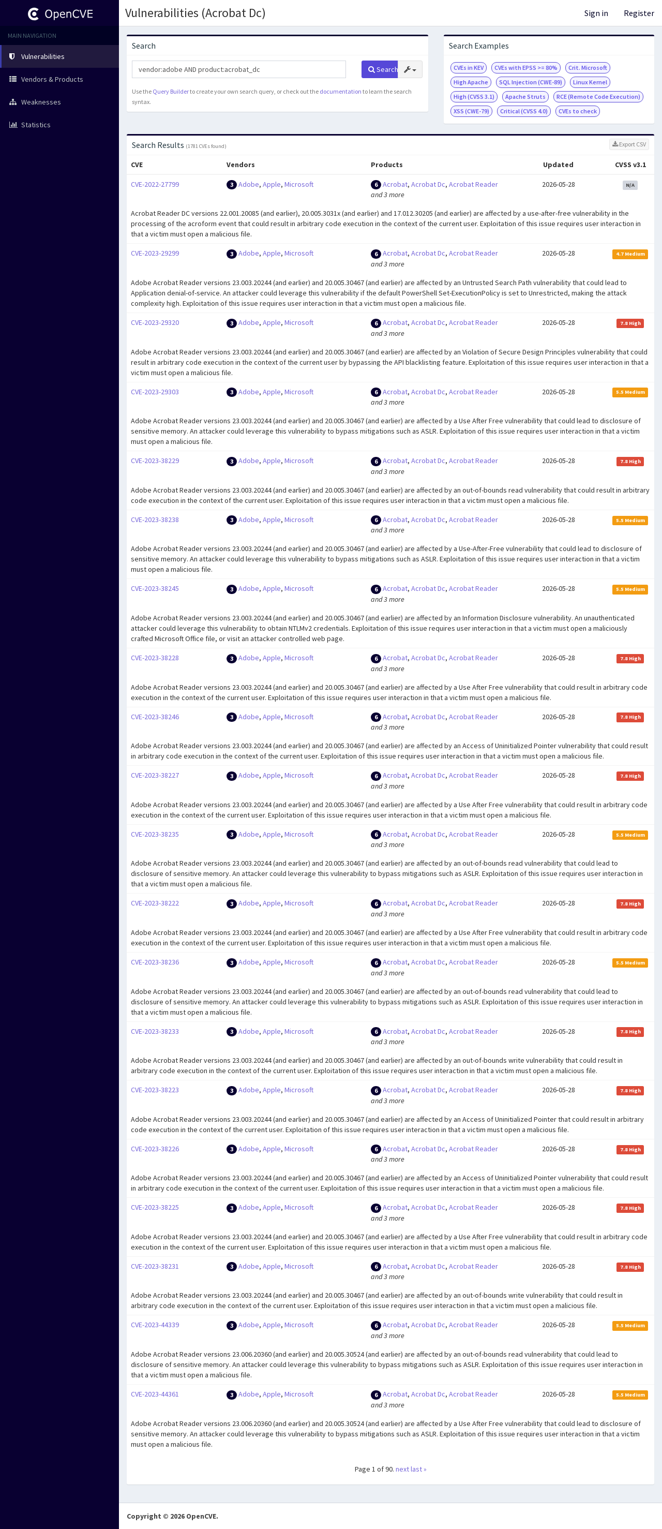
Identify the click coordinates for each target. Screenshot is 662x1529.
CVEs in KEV (469, 67)
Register (639, 13)
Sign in (596, 13)
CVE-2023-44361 (155, 1394)
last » (419, 1469)
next (402, 1469)
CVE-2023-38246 (155, 716)
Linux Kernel (590, 82)
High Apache (471, 82)
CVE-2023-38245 (155, 588)
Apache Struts (525, 96)
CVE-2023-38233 (155, 1031)
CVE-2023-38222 (155, 903)
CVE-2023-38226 (155, 1148)
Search (383, 69)
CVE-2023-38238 (155, 519)
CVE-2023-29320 (155, 322)
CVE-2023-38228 (155, 657)
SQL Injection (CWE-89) (530, 82)
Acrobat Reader (473, 184)
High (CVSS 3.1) (474, 96)
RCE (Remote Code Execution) (598, 96)
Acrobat (395, 184)
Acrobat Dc (428, 184)
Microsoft (298, 184)
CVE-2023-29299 (155, 253)
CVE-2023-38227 (155, 775)
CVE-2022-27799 (155, 184)
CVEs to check (578, 111)
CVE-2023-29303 (155, 391)
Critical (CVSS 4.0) (524, 111)
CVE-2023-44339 (155, 1324)
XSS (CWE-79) (471, 111)
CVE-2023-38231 (155, 1266)
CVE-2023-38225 (155, 1207)
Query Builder (171, 91)
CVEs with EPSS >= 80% (526, 67)
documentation (341, 91)
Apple (272, 184)
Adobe (248, 184)
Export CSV (629, 144)
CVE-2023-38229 (155, 460)
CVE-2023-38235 (155, 834)
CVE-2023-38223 (155, 1089)
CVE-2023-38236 (155, 962)
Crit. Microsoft (587, 67)
